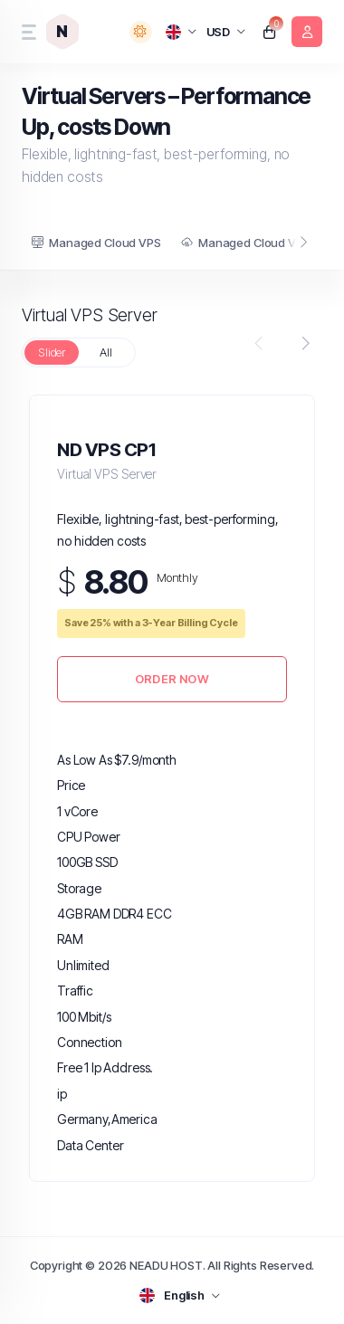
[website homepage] (65, 31)
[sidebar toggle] (27, 32)
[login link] (306, 31)
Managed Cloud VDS (246, 242)
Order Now (172, 679)
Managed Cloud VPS (96, 242)
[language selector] (181, 31)
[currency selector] (226, 32)
